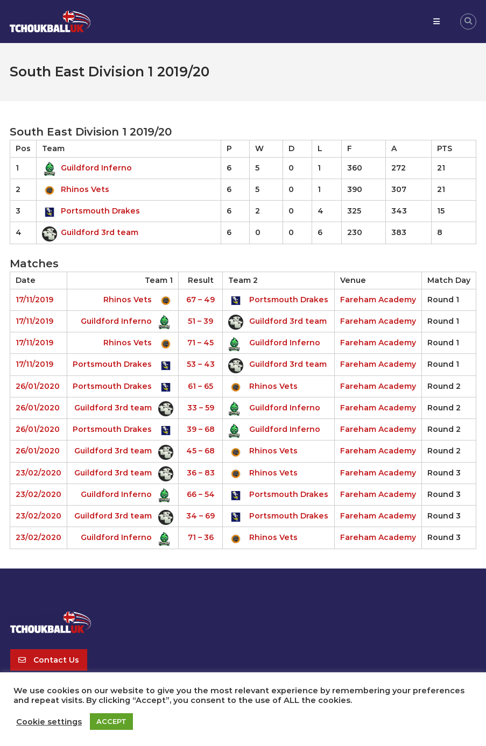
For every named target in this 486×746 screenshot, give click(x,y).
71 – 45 (200, 342)
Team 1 (159, 280)
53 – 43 (201, 364)
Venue (353, 280)
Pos (23, 148)
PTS (444, 148)
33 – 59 (200, 408)
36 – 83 (201, 473)
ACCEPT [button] (111, 721)
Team (53, 148)
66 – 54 (201, 494)
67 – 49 (200, 299)
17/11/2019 (34, 299)
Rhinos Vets (75, 189)
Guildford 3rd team (90, 232)
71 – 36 (201, 537)
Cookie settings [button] (49, 722)
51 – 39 (200, 321)
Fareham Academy (378, 299)
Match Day (448, 280)
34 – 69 (200, 516)
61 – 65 (200, 386)
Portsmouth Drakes (91, 211)
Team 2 (243, 280)
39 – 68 (201, 429)
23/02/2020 (38, 473)
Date (26, 280)
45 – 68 (200, 451)
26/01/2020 (38, 386)
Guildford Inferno (87, 168)
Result (201, 280)
